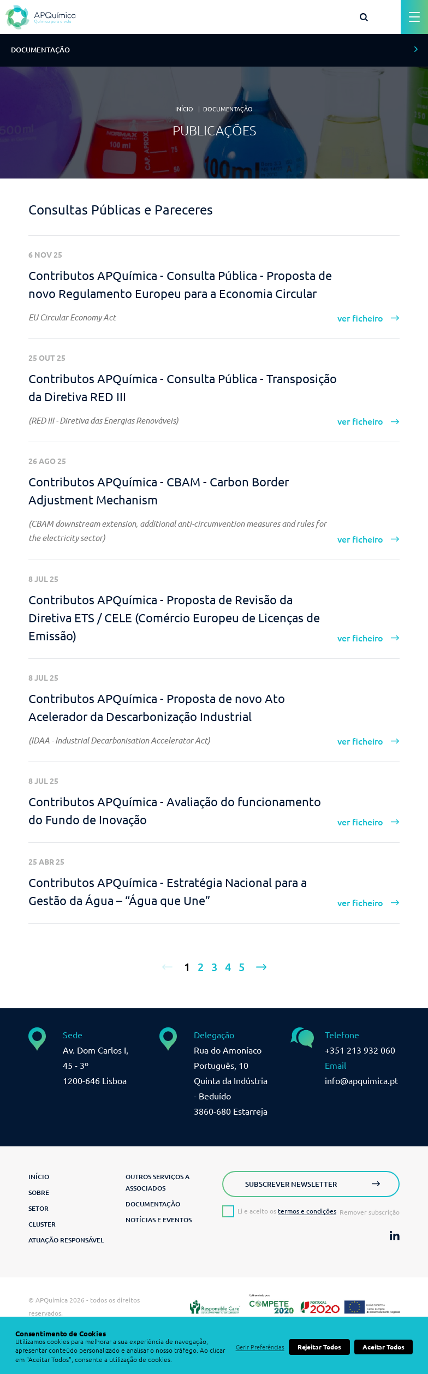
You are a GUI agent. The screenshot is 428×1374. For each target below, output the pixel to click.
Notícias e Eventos (159, 1219)
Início (184, 109)
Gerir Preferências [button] (260, 1347)
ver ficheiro (360, 318)
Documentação (228, 109)
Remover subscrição (370, 1212)
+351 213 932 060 (360, 1050)
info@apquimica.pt (361, 1081)
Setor (38, 1208)
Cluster (42, 1224)
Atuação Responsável (66, 1240)
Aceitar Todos (383, 1347)
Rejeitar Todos (319, 1347)
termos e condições (307, 1211)
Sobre (38, 1192)
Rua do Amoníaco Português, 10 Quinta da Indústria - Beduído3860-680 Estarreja (231, 1080)
